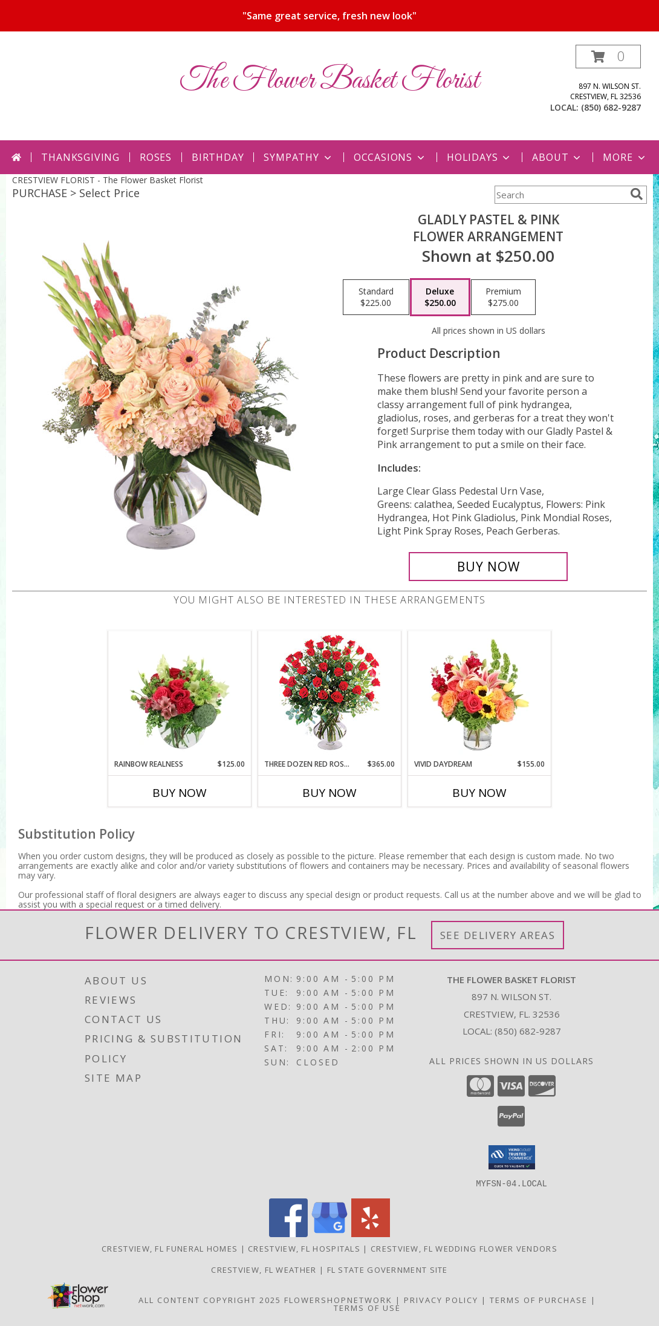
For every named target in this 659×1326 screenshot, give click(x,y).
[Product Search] (560, 194)
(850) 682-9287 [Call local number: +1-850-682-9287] (611, 107)
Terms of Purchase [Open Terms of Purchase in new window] (539, 1299)
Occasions (390, 157)
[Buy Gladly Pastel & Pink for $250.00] (488, 566)
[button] (608, 56)
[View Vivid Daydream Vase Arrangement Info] (479, 695)
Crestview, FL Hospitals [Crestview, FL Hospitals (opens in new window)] (304, 1248)
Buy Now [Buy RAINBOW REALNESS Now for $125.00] (179, 793)
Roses (156, 157)
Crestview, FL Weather (263, 1269)
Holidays (479, 157)
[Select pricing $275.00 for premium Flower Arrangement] (503, 297)
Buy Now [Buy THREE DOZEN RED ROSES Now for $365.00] (329, 793)
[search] (636, 194)
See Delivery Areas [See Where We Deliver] (498, 935)
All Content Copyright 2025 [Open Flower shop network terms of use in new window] (209, 1299)
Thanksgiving (80, 157)
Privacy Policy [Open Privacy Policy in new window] (441, 1299)
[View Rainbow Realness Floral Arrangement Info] (179, 695)
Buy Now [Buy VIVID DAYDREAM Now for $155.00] (479, 793)
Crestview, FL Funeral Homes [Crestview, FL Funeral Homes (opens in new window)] (170, 1248)
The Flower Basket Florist (329, 81)
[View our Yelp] (370, 1233)
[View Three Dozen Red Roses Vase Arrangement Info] (329, 695)
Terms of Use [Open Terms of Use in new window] (367, 1307)
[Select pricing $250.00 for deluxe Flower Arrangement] (440, 297)
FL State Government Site (387, 1269)
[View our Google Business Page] (329, 1233)
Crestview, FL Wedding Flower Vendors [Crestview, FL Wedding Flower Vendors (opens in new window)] (464, 1248)
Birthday (218, 157)
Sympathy (298, 157)
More (625, 157)
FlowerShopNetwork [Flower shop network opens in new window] (338, 1299)
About (557, 157)
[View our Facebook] (288, 1233)
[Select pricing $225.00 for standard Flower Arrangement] (376, 297)
